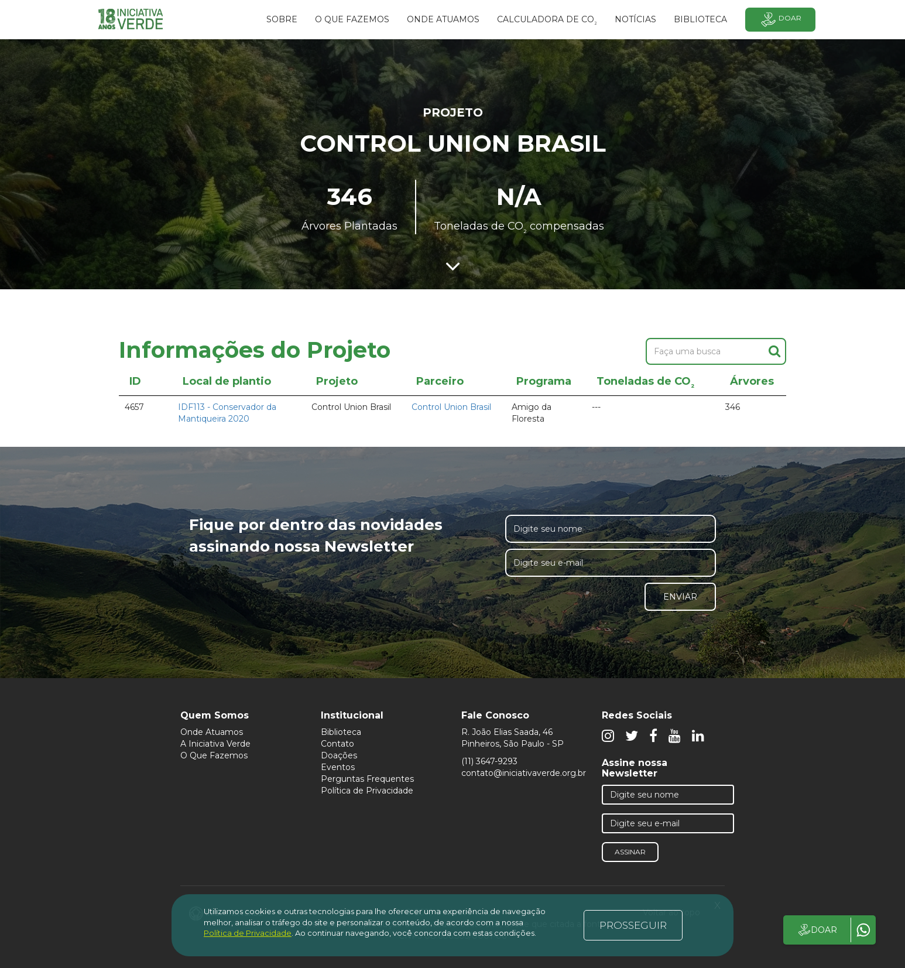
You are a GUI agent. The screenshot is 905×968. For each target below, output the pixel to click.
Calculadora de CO (547, 21)
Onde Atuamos (211, 732)
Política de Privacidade (367, 790)
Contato (337, 743)
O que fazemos (352, 19)
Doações (339, 755)
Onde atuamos (443, 19)
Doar (780, 19)
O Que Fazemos (214, 755)
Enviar (680, 596)
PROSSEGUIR (633, 925)
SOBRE (281, 19)
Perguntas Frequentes (367, 779)
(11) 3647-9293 (489, 761)
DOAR (817, 930)
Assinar (630, 851)
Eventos (338, 767)
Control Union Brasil (451, 407)
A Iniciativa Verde (215, 743)
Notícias (635, 19)
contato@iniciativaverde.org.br (523, 773)
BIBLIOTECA (700, 19)
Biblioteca (341, 732)
